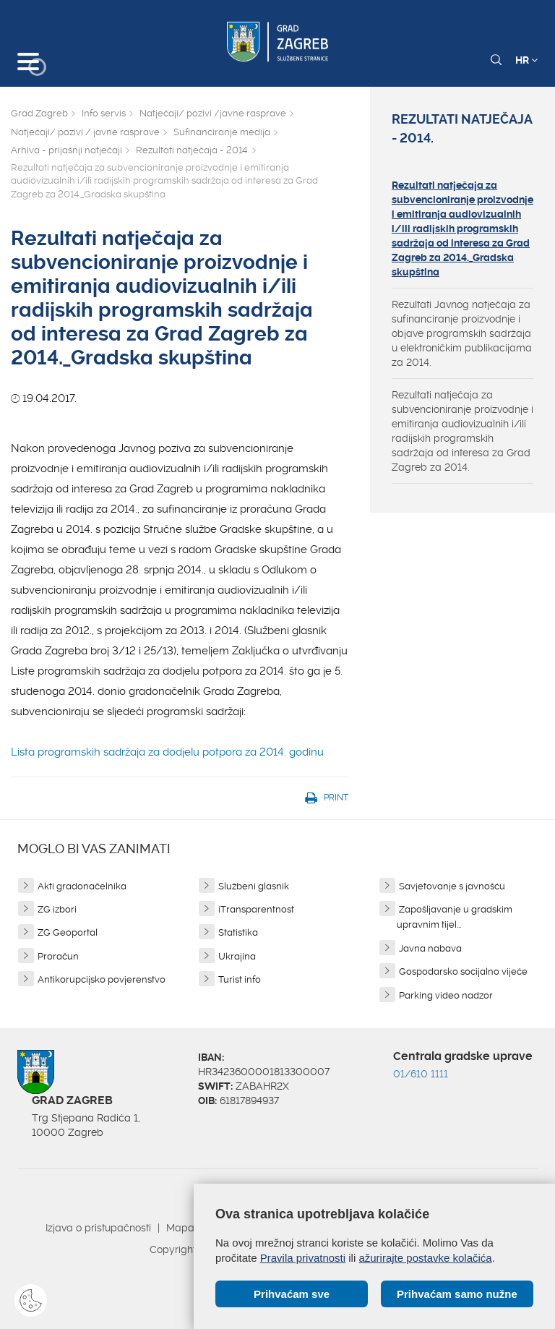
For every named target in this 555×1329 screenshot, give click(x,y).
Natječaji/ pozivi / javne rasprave (85, 132)
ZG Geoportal (68, 932)
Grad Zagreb (39, 113)
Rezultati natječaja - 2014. (192, 150)
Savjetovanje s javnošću (452, 886)
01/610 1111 (420, 1074)
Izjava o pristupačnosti (98, 1228)
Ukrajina (237, 956)
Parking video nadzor (446, 995)
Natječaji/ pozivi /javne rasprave (212, 113)
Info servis (104, 113)
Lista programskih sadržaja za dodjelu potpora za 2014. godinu (169, 751)
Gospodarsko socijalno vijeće (463, 971)
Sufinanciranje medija (221, 132)
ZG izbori (57, 909)
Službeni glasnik (253, 886)
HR (526, 60)
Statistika (238, 932)
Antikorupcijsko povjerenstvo (101, 979)
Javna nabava (430, 948)
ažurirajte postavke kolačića (424, 1258)
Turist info (239, 979)
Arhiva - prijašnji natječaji (66, 150)
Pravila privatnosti (302, 1258)
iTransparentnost (256, 909)
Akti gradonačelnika (82, 886)
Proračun (58, 956)
